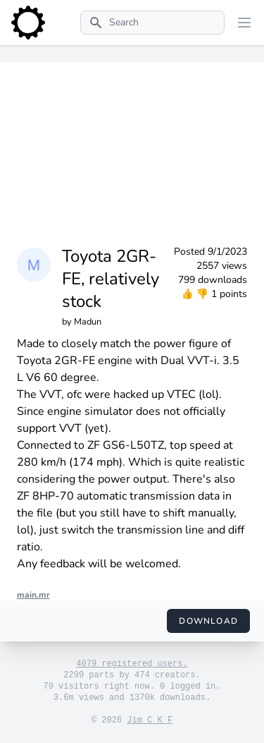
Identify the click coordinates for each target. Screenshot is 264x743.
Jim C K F (149, 720)
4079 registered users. (131, 664)
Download (208, 621)
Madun (87, 321)
